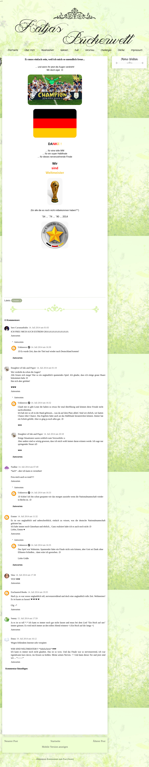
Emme (14, 516)
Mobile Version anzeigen (55, 746)
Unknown (22, 347)
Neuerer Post (11, 741)
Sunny (14, 618)
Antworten (15, 336)
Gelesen (64, 50)
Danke (121, 50)
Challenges (106, 50)
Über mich (29, 50)
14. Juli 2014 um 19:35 (38, 592)
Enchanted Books (19, 592)
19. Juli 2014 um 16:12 (27, 639)
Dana (13, 639)
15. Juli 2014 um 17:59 (28, 618)
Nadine (14, 467)
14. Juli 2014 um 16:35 (41, 545)
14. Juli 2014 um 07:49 (28, 467)
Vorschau (89, 50)
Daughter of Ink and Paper (23, 368)
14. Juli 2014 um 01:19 (47, 368)
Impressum (136, 50)
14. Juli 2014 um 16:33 (41, 492)
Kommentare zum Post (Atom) (60, 759)
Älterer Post (99, 741)
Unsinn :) (17, 300)
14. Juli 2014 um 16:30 (41, 347)
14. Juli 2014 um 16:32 (41, 403)
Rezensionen (47, 50)
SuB (76, 50)
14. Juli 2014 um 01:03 (39, 327)
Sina (13, 575)
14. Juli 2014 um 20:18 (54, 434)
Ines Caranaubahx (19, 327)
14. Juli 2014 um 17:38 (26, 575)
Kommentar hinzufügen (16, 668)
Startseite (13, 50)
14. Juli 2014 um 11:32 (28, 516)
